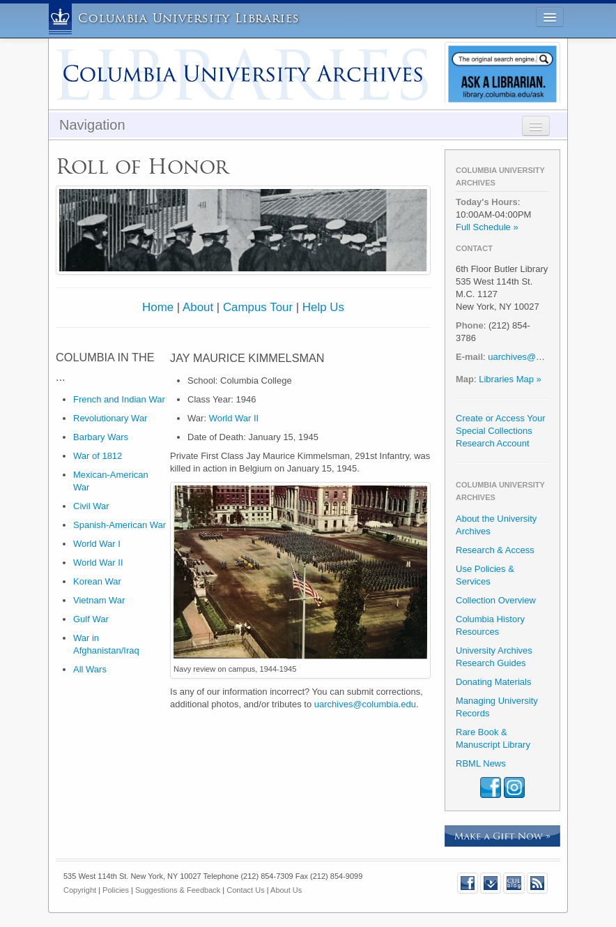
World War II (98, 562)
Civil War (91, 506)
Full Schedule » (487, 227)
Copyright (79, 890)
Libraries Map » (510, 379)
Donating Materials (493, 682)
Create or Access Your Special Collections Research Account (501, 431)
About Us (286, 890)
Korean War (97, 581)
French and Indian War (119, 399)
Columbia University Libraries (189, 18)
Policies (115, 890)
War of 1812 (97, 456)
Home (158, 307)
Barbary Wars (100, 437)
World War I (97, 543)
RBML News (481, 763)
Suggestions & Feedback (177, 890)
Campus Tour (258, 307)
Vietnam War (99, 600)
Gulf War (91, 619)
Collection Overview (496, 600)
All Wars (90, 669)
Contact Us (245, 890)
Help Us (323, 307)
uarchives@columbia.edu (365, 704)
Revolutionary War (110, 418)
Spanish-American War (119, 525)
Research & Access (495, 550)
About (198, 307)
